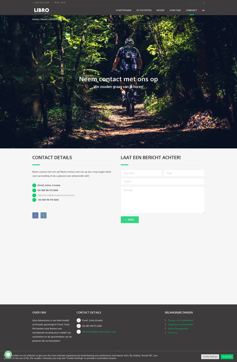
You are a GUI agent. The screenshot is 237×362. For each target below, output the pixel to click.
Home (35, 19)
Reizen (160, 10)
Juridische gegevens (178, 328)
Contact (191, 10)
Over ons (175, 10)
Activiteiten (143, 10)
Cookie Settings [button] (210, 356)
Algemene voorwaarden (180, 324)
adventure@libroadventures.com (99, 331)
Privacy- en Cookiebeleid (180, 320)
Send (129, 219)
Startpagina (123, 10)
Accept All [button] (226, 356)
